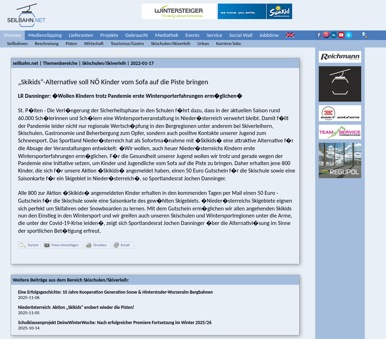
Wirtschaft (94, 43)
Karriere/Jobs (228, 43)
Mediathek (166, 35)
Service (214, 35)
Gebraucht (136, 35)
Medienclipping (45, 35)
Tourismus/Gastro (127, 43)
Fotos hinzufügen (61, 245)
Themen (12, 35)
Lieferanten (81, 35)
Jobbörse (269, 35)
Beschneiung (46, 43)
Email (121, 245)
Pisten (71, 43)
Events (193, 35)
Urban (203, 43)
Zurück (28, 245)
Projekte (109, 35)
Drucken (96, 245)
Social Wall (240, 35)
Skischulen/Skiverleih (170, 43)
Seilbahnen (17, 43)
